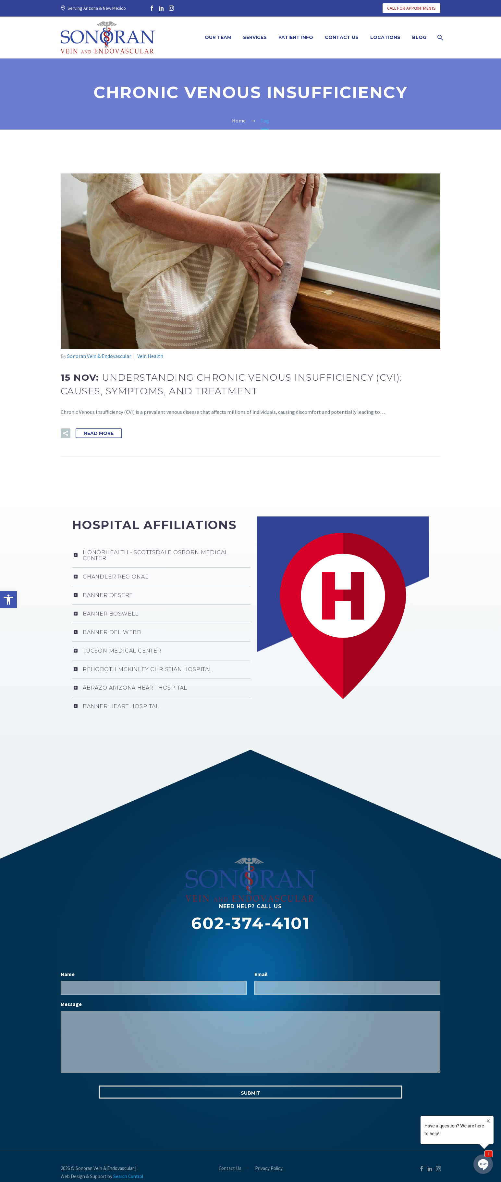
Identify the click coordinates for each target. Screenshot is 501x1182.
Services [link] (255, 37)
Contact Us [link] (342, 37)
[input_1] (154, 988)
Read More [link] (99, 433)
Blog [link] (419, 37)
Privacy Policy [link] (269, 1168)
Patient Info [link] (295, 37)
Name (68, 974)
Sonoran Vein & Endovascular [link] (99, 356)
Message (71, 1004)
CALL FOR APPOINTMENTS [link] (411, 8)
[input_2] (347, 988)
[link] (8, 599)
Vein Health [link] (150, 356)
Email (261, 974)
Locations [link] (385, 37)
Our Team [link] (218, 37)
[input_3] (250, 1042)
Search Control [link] (128, 1176)
